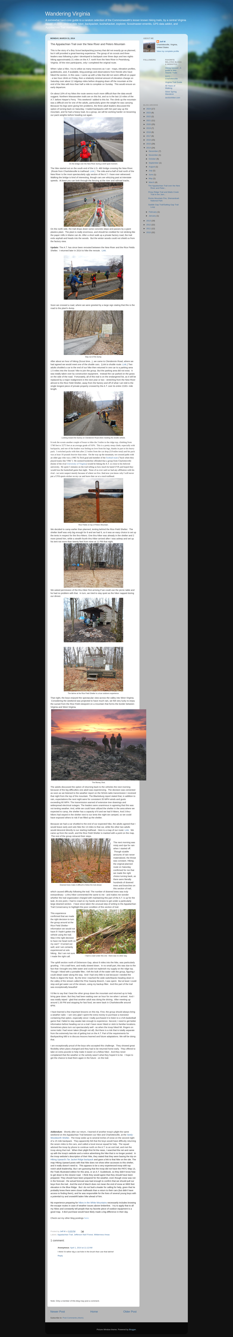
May (151, 178)
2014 (148, 148)
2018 (148, 132)
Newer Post (57, 1311)
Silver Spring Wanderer (171, 93)
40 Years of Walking (170, 87)
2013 (148, 221)
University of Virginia (76, 464)
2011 (148, 228)
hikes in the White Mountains (93, 1202)
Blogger (132, 1329)
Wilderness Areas (102, 1235)
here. (86, 1218)
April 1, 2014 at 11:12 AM (81, 1248)
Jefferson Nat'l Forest (83, 1235)
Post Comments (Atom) (73, 1318)
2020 (148, 124)
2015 (148, 144)
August (152, 167)
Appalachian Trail (65, 1235)
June (151, 174)
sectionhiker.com (172, 98)
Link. (104, 250)
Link (92, 171)
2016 (148, 140)
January (152, 216)
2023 (148, 112)
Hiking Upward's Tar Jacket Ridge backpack (72, 1159)
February (153, 212)
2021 (148, 120)
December (154, 151)
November (154, 155)
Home (94, 1311)
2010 (148, 232)
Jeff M (162, 41)
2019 (148, 128)
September (154, 163)
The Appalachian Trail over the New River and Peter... (164, 187)
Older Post (130, 1311)
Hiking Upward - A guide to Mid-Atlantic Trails (173, 70)
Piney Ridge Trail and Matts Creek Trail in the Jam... (163, 193)
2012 (148, 225)
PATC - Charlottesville (171, 77)
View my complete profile (168, 51)
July (151, 170)
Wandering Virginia (67, 14)
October (152, 159)
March (152, 182)
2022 (148, 116)
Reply (60, 1256)
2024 (148, 109)
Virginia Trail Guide (173, 82)
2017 (148, 136)
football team (112, 457)
